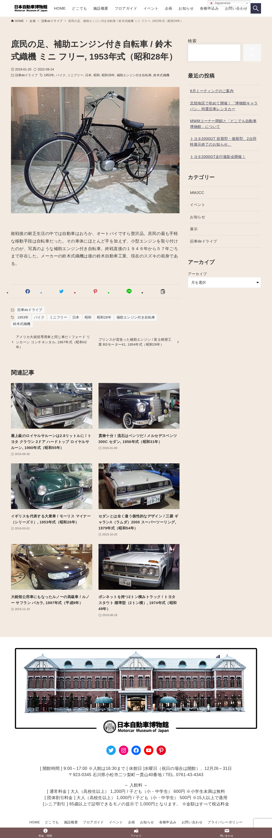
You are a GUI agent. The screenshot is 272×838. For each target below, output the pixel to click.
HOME (35, 822)
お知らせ (197, 217)
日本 (88, 75)
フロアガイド (93, 822)
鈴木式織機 (161, 75)
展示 (194, 229)
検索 (192, 41)
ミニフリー (75, 75)
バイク (60, 75)
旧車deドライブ (26, 75)
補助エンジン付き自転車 (134, 75)
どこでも (52, 822)
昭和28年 (108, 75)
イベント (197, 205)
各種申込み (168, 822)
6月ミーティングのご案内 (212, 91)
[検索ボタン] (256, 8)
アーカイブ (197, 274)
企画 (131, 822)
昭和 (97, 75)
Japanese (219, 3)
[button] (28, 291)
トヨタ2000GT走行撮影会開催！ (218, 157)
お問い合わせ (192, 822)
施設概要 (71, 822)
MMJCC (197, 193)
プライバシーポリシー (224, 822)
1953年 (49, 75)
